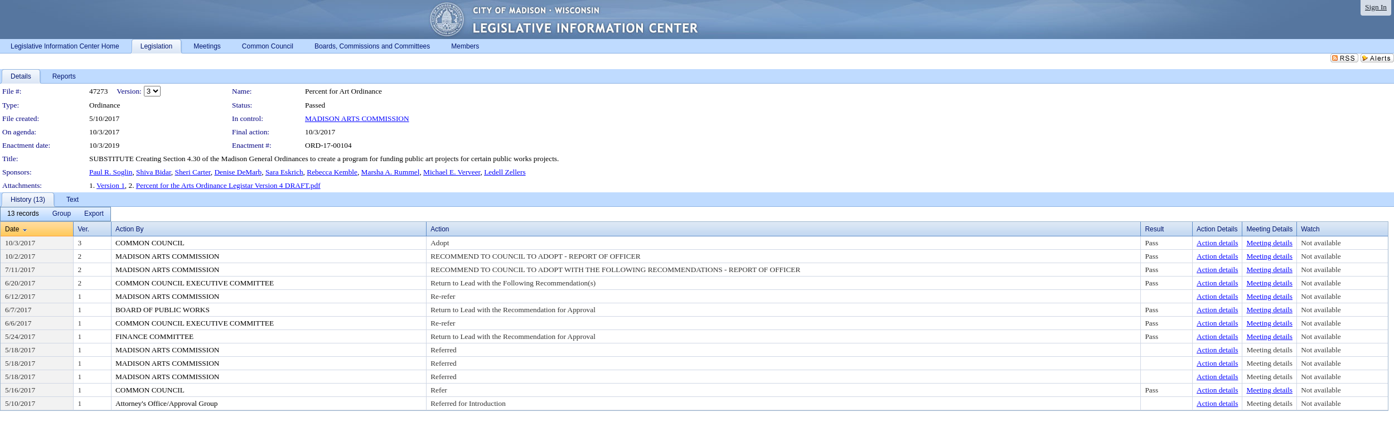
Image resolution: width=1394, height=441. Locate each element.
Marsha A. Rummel (390, 172)
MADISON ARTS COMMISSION (357, 118)
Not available (1320, 243)
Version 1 (110, 185)
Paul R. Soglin (110, 172)
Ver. (83, 229)
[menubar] (55, 214)
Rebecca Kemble (332, 172)
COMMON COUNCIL (150, 243)
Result (1154, 229)
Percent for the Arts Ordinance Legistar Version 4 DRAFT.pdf (228, 185)
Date (12, 229)
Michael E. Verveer (451, 172)
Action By (129, 229)
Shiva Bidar (153, 172)
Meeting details (1269, 243)
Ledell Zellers (504, 172)
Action (439, 229)
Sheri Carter (193, 172)
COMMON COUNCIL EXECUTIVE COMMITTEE (194, 283)
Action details (1217, 243)
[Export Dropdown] (94, 214)
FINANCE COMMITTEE (154, 336)
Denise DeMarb (238, 172)
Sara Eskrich (284, 172)
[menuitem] (23, 214)
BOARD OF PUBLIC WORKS (162, 310)
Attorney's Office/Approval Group (166, 403)
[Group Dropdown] (62, 214)
